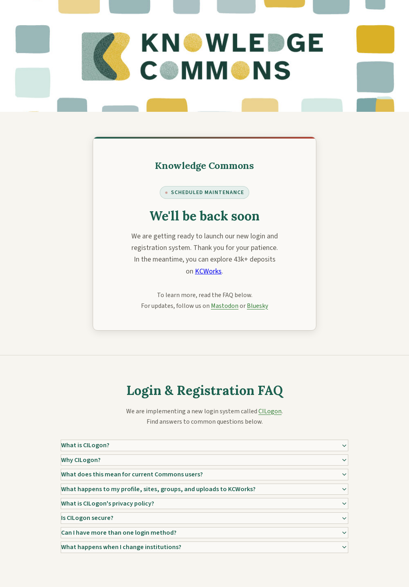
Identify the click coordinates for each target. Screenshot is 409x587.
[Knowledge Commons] (204, 165)
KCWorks (208, 271)
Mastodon (224, 305)
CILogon (270, 411)
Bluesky (257, 305)
